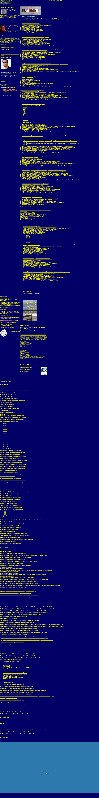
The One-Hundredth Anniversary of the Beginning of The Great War (34, 214)
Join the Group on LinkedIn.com (10, 320)
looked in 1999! (3, 85)
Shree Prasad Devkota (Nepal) (14, 66)
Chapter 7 (28, 242)
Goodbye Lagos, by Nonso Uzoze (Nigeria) (32, 260)
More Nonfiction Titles (5, 717)
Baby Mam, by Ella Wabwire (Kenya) (30, 261)
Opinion (10, 381)
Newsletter (27, 4)
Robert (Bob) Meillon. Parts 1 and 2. (27, 218)
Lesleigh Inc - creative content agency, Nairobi (9, 322)
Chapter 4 (28, 238)
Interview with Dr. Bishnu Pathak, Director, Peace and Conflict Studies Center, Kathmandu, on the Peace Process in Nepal (9, 312)
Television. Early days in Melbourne (27, 212)
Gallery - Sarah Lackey (4, 309)
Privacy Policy (2, 4)
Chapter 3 (28, 237)
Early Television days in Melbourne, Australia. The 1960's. (32, 216)
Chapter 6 (28, 240)
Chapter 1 (28, 235)
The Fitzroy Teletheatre (25, 221)
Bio (15, 10)
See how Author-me (4, 84)
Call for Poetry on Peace (5, 325)
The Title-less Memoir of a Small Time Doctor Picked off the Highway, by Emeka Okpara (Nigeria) (20, 519)
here (12, 75)
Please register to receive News (55, 0)
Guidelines (3, 81)
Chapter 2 (28, 236)
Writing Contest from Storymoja (7, 327)
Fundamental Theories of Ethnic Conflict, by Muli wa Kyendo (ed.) (11, 26)
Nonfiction (5, 381)
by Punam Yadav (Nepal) (45, 282)
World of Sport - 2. (24, 217)
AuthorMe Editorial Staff (6, 57)
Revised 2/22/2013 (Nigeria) (21, 535)
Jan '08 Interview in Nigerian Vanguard (8, 73)
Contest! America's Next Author (6, 324)
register (2, 76)
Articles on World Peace (6, 49)
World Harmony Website (4, 307)
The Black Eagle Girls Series (5, 315)
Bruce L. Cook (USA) (24, 371)
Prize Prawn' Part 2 (24, 220)
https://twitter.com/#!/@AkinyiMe (47, 284)
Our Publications (27, 291)
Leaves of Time (23, 211)
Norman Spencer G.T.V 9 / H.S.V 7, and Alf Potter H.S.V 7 (32, 215)
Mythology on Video (5, 51)
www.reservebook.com (29, 293)
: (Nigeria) (45, 266)
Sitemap (12, 4)
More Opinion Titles (4, 737)
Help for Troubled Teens (35, 4)
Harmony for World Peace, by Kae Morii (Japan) (33, 251)
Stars (24, 4)
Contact (15, 4)
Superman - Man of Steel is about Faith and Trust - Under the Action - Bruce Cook (40, 263)
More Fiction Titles (4, 547)
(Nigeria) (46, 272)
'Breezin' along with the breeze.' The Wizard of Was (31, 223)
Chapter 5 (28, 239)
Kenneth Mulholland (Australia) (26, 367)
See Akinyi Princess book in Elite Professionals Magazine (9, 318)
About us (8, 4)
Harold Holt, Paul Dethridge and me (27, 213)
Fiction (2, 381)
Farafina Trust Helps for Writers (7, 47)
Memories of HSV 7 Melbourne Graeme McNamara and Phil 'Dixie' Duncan (35, 210)
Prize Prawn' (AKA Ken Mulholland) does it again (30, 219)
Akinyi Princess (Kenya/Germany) (26, 369)
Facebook (20, 4)
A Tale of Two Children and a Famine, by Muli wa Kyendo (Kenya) (36, 264)
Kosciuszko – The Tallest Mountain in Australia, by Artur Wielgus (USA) (38, 262)
